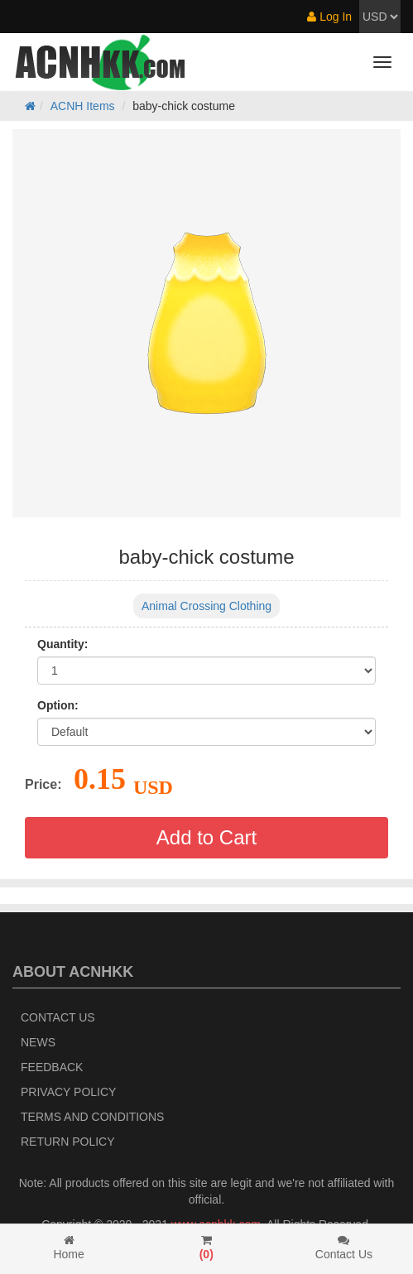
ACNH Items (82, 106)
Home (68, 1247)
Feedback (52, 1067)
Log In (329, 16)
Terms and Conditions (92, 1116)
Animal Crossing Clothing (206, 606)
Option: (58, 705)
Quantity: (62, 644)
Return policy (68, 1141)
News (38, 1042)
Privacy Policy (68, 1092)
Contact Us (58, 1017)
